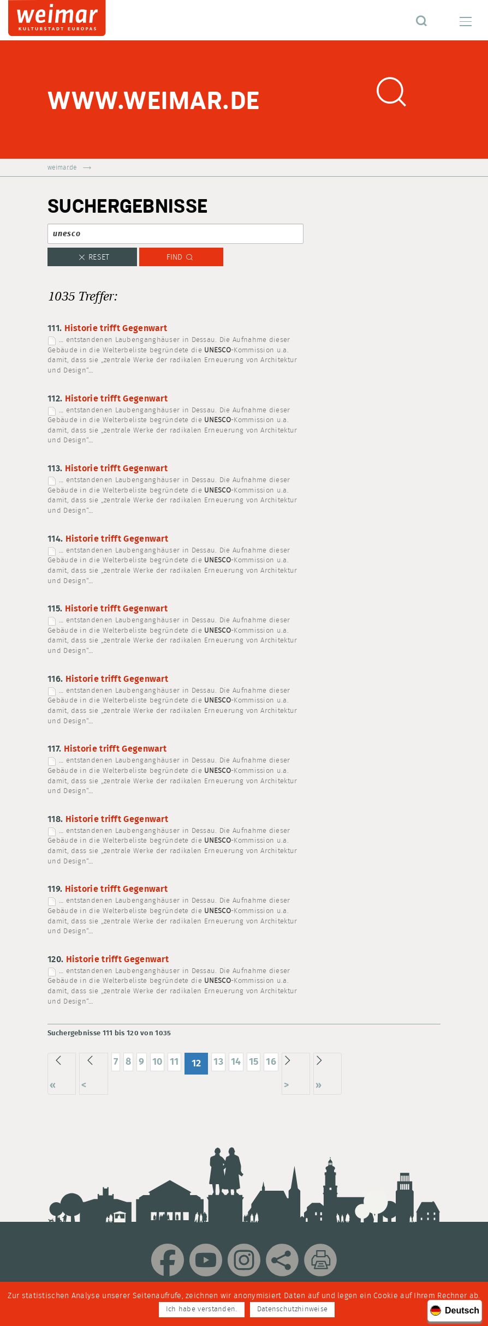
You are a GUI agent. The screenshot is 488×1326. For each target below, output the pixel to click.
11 (174, 1062)
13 (218, 1062)
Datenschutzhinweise (292, 1309)
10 (157, 1062)
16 (271, 1062)
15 (254, 1062)
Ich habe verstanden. (201, 1309)
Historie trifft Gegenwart (116, 329)
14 (236, 1062)
